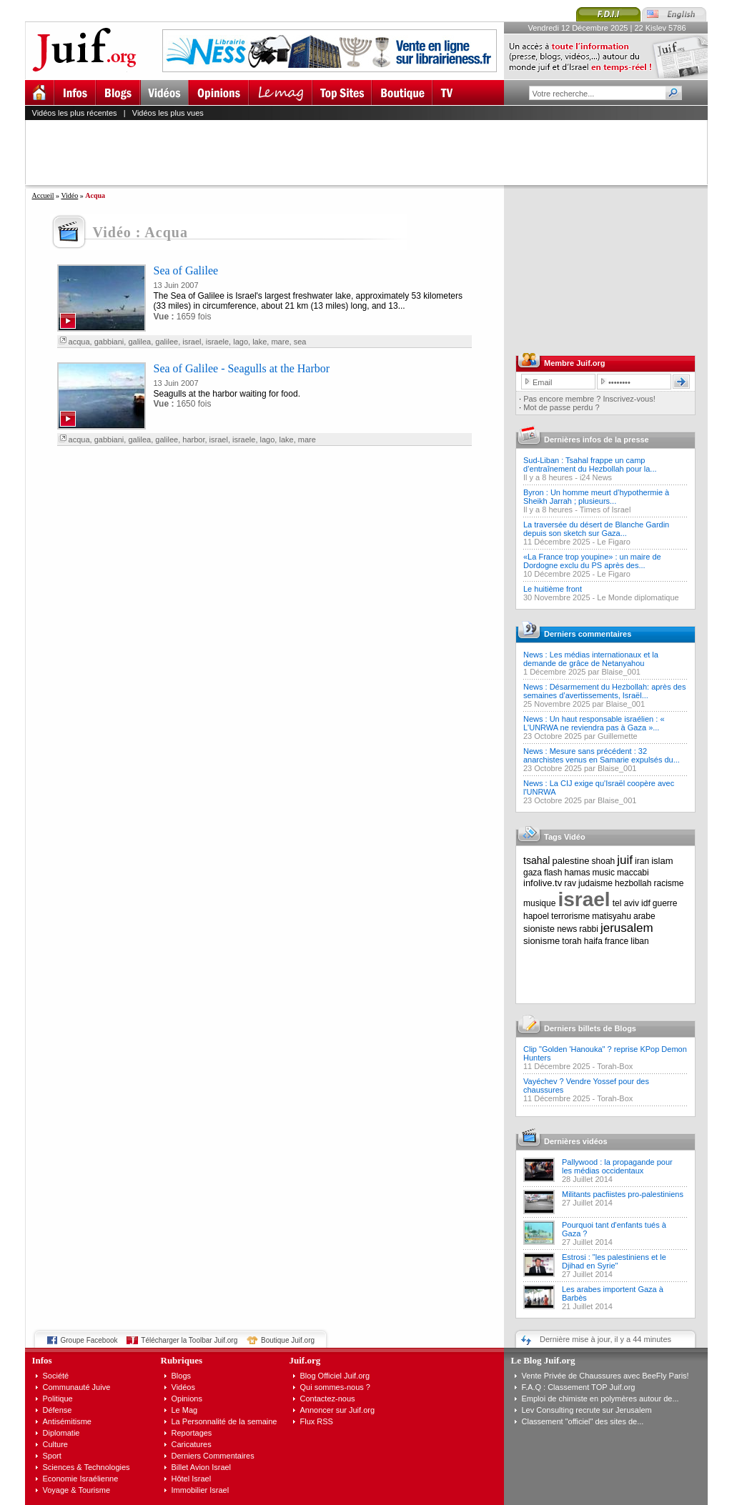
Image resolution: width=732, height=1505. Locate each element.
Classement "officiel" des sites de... (583, 1421)
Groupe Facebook (89, 1340)
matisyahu (611, 916)
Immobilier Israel (200, 1490)
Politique (58, 1398)
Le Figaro (613, 541)
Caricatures (192, 1444)
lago (240, 341)
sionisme (541, 940)
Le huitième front (552, 589)
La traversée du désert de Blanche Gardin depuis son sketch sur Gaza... (596, 528)
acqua (79, 341)
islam (662, 860)
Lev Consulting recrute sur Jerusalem (587, 1410)
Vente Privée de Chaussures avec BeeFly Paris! (605, 1375)
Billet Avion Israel (202, 1467)
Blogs (182, 1375)
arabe (644, 916)
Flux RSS (316, 1421)
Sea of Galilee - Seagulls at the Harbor (242, 368)
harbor (193, 439)
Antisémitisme (67, 1421)
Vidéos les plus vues (168, 113)
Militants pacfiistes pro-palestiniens (622, 1194)
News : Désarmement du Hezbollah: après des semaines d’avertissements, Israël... (604, 691)
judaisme (595, 883)
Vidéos (183, 1387)
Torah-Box (615, 1066)
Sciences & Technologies (86, 1467)
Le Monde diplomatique (637, 597)
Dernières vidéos (576, 1141)
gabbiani (109, 341)
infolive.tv (542, 883)
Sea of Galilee (186, 270)
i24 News (596, 477)
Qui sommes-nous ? (335, 1387)
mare (280, 341)
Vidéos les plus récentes (74, 113)
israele (217, 341)
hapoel (536, 916)
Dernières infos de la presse (596, 439)
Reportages (192, 1433)
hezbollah (633, 883)
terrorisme (570, 916)
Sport (52, 1455)
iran (642, 861)
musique (539, 903)
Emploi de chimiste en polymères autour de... (600, 1398)
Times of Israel (605, 509)
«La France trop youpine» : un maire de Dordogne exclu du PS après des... (592, 561)
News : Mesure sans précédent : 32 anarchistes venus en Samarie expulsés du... (601, 755)
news (567, 929)
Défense (57, 1410)
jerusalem (626, 928)
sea (300, 341)
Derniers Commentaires (213, 1455)
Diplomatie (61, 1433)
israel (191, 341)
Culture (55, 1444)
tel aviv (626, 903)
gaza (532, 873)
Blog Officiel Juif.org (335, 1375)
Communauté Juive (77, 1387)
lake (259, 341)
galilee (166, 341)
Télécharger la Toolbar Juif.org (189, 1340)
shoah (603, 861)
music (604, 873)
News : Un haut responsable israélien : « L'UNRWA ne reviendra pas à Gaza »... (594, 723)
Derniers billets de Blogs (590, 1028)
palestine (570, 860)
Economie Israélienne (81, 1478)
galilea (139, 341)
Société (56, 1375)
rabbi (588, 929)
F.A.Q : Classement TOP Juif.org (578, 1387)
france (616, 941)
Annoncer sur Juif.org (337, 1410)
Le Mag (185, 1410)
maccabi (633, 873)
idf (646, 903)
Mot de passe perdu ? (561, 407)
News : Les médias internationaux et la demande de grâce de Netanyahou (590, 658)
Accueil (43, 195)
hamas (577, 873)
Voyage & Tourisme (77, 1490)
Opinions (187, 1398)
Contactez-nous (327, 1398)
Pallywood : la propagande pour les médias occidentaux (617, 1166)
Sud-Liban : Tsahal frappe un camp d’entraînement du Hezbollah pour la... (590, 464)
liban (639, 941)
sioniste (539, 928)
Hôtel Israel (192, 1478)
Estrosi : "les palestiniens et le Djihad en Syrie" (614, 1261)
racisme (669, 883)
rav (570, 883)
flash (553, 873)
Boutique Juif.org (288, 1340)
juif (625, 860)
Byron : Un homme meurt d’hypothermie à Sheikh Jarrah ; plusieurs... (596, 496)
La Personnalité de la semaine (224, 1421)
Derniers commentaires (587, 634)
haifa (593, 941)
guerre (665, 903)
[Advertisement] (372, 152)
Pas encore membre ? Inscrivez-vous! (589, 398)
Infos (42, 1360)
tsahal (536, 860)
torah (571, 941)
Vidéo (69, 195)
